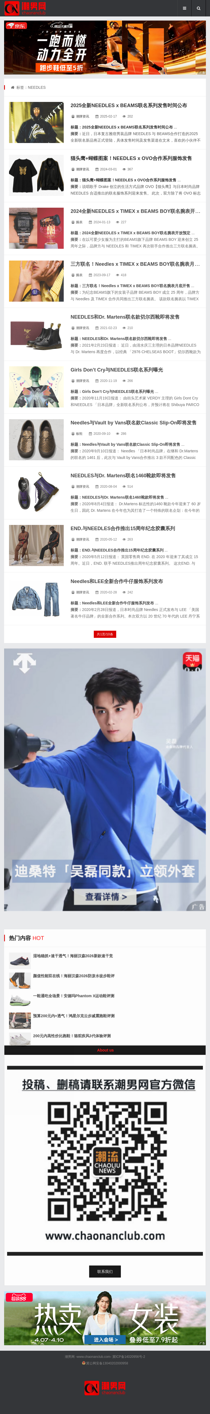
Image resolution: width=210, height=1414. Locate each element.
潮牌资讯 (82, 116)
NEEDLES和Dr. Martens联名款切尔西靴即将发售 (125, 317)
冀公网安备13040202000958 (107, 1363)
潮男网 (70, 1357)
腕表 (79, 222)
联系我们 (105, 1271)
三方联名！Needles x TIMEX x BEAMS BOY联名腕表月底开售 (140, 264)
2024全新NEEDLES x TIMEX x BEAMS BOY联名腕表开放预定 (140, 211)
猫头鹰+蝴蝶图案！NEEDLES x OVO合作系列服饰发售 (131, 158)
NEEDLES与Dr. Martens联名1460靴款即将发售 (123, 475)
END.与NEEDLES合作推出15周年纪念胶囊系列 (123, 528)
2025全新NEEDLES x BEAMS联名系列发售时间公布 (129, 105)
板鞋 (79, 434)
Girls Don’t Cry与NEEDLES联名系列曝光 (117, 370)
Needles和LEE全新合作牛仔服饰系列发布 (117, 581)
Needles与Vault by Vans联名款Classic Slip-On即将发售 (134, 422)
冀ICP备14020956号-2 (128, 1357)
